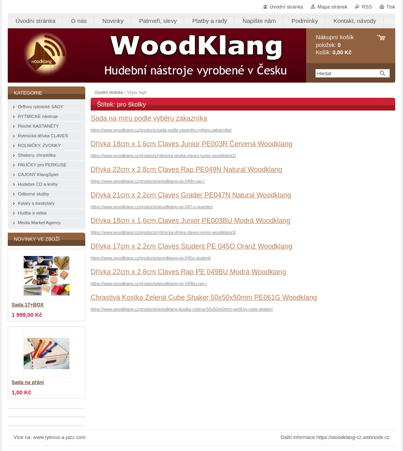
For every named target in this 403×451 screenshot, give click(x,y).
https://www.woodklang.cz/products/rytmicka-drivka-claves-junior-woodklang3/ (163, 232)
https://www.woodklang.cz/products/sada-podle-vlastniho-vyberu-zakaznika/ (161, 130)
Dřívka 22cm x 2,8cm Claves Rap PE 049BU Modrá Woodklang (188, 272)
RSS (367, 7)
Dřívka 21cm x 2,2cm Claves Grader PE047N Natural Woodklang (191, 195)
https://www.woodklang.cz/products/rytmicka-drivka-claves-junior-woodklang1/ (163, 155)
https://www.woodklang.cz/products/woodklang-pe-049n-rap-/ (148, 181)
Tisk (390, 7)
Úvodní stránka (286, 7)
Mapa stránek (332, 7)
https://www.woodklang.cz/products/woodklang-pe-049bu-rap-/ (149, 283)
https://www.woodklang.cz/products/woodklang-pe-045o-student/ (151, 258)
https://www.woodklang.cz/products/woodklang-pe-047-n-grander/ (152, 206)
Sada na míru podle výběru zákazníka (149, 118)
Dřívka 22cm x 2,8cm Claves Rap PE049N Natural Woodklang (186, 169)
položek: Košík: (335, 44)
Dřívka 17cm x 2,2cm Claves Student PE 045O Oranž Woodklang (191, 246)
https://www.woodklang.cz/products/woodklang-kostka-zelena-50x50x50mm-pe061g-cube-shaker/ (182, 309)
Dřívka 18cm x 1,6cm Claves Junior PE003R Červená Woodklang (191, 144)
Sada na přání (28, 382)
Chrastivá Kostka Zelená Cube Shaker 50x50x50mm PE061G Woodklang (204, 297)
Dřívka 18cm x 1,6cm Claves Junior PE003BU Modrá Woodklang (190, 221)
